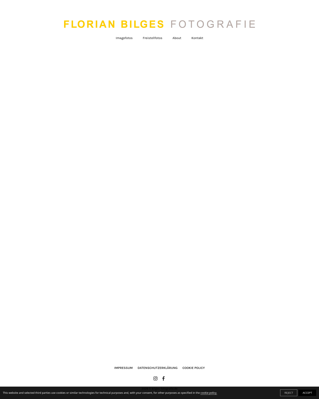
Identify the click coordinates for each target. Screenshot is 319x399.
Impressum (123, 368)
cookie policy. (208, 393)
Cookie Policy (193, 368)
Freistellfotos (152, 38)
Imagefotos (124, 38)
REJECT (288, 393)
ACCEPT (307, 393)
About (177, 38)
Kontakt (197, 38)
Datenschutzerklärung (157, 368)
